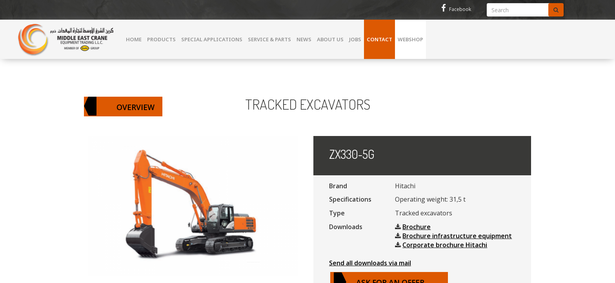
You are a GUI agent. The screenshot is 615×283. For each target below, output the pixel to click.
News (304, 39)
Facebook (456, 9)
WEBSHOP (410, 39)
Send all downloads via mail (370, 263)
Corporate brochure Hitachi (444, 245)
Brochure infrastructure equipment (457, 236)
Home (134, 39)
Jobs (355, 39)
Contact (379, 39)
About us (330, 39)
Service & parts (269, 39)
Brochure (416, 226)
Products (161, 39)
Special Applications (211, 39)
